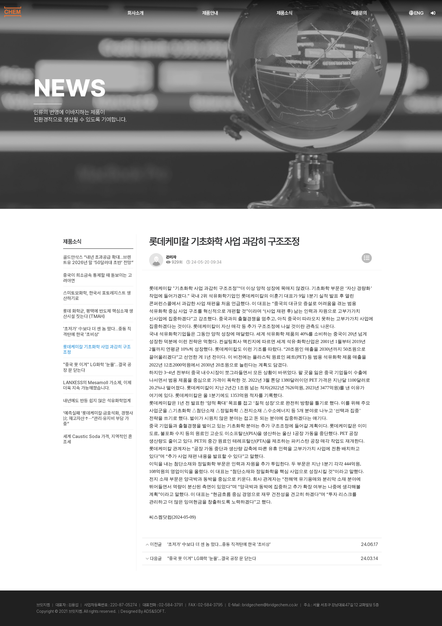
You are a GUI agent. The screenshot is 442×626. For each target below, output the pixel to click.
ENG (416, 13)
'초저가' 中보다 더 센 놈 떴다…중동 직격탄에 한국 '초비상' (97, 331)
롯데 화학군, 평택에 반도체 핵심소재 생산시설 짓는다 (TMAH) (98, 313)
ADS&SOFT (154, 611)
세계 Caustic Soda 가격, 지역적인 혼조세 (97, 439)
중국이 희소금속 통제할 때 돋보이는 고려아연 (97, 278)
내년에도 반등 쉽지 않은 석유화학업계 (97, 400)
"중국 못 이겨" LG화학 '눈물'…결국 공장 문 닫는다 (97, 367)
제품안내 (210, 13)
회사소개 (135, 13)
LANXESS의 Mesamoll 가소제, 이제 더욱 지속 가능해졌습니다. (97, 385)
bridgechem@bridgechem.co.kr (270, 605)
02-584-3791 (171, 605)
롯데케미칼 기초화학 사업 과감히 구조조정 (97, 349)
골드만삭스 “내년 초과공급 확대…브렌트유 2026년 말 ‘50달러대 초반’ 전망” (98, 260)
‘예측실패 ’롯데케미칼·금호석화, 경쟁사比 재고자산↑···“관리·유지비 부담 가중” (98, 418)
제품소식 (285, 13)
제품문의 (359, 13)
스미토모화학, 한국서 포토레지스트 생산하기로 (97, 295)
